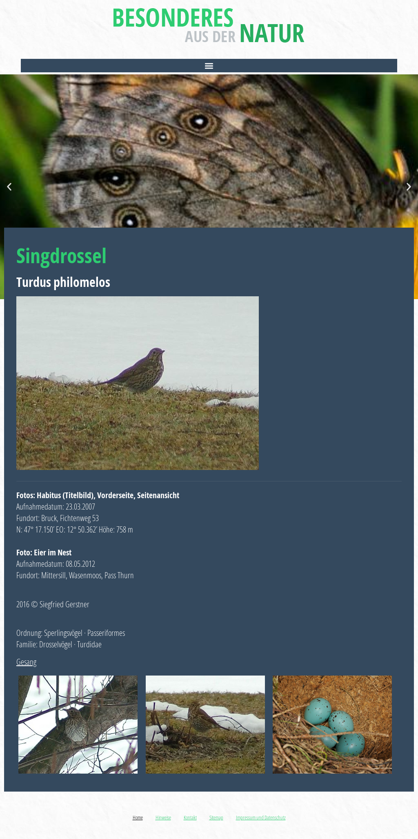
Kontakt (190, 817)
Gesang (26, 661)
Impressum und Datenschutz (261, 817)
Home (138, 817)
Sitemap (216, 817)
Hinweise (163, 817)
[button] (209, 65)
